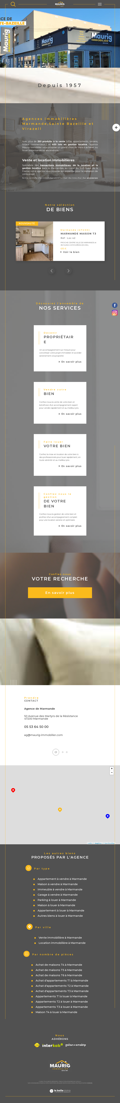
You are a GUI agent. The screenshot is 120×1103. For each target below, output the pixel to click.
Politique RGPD (81, 1083)
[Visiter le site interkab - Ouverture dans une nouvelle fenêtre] (52, 1045)
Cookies (89, 1083)
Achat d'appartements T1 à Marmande (62, 980)
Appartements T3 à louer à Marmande (62, 1007)
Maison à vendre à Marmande (58, 884)
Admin (65, 1083)
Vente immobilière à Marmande (60, 937)
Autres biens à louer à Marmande (60, 915)
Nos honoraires (33, 1083)
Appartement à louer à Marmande (61, 910)
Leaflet (90, 843)
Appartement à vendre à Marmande (62, 879)
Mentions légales (55, 1083)
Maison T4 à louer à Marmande (56, 1012)
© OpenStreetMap (109, 843)
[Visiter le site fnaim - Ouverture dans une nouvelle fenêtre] (37, 1045)
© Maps (97, 843)
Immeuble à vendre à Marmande (60, 889)
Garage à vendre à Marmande (58, 894)
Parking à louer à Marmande (57, 900)
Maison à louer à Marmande (56, 905)
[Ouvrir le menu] (99, 4)
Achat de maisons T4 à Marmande (59, 964)
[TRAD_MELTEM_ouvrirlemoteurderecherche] (13, 4)
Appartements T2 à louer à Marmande (62, 1001)
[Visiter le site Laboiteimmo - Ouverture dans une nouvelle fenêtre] (60, 1094)
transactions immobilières (55, 165)
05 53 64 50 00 (36, 727)
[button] (68, 271)
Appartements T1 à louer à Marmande (61, 996)
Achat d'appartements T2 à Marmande (62, 986)
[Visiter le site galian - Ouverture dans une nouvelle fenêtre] (75, 1045)
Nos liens (71, 1083)
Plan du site (44, 1083)
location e (86, 165)
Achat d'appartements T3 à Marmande (62, 991)
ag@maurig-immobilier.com (43, 735)
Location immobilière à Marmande (62, 943)
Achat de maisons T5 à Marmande (59, 970)
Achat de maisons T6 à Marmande (59, 975)
